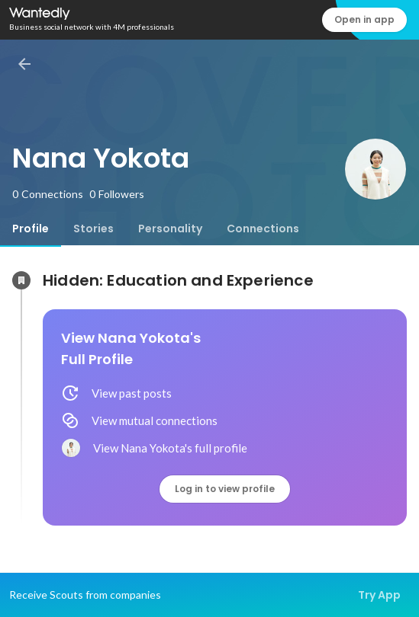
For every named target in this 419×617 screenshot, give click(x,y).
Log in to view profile (225, 488)
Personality (170, 228)
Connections (263, 228)
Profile (30, 228)
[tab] (30, 228)
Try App (379, 595)
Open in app (364, 19)
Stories (93, 228)
